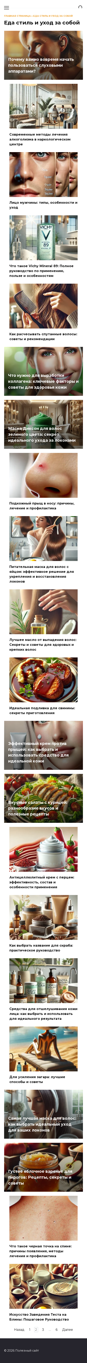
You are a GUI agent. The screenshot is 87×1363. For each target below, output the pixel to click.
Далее (67, 1330)
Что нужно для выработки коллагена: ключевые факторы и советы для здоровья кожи (43, 381)
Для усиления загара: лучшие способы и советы (37, 1079)
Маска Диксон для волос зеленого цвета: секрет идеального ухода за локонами (42, 434)
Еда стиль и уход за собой (53, 15)
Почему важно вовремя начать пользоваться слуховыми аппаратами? (41, 65)
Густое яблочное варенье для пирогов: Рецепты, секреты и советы (40, 1177)
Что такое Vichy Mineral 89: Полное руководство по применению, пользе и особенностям (41, 271)
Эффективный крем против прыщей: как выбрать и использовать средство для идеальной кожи (38, 752)
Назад (19, 1330)
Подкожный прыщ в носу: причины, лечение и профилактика (41, 505)
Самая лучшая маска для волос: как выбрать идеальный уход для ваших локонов (42, 1124)
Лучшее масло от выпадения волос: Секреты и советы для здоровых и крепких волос (42, 645)
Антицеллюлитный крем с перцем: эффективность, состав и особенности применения (41, 882)
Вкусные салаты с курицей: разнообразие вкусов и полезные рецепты (37, 808)
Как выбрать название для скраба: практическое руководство (41, 948)
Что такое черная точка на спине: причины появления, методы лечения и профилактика (40, 1251)
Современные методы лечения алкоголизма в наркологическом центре (39, 139)
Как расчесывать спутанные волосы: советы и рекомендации (43, 336)
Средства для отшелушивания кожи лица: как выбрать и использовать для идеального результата (43, 1013)
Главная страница (17, 15)
